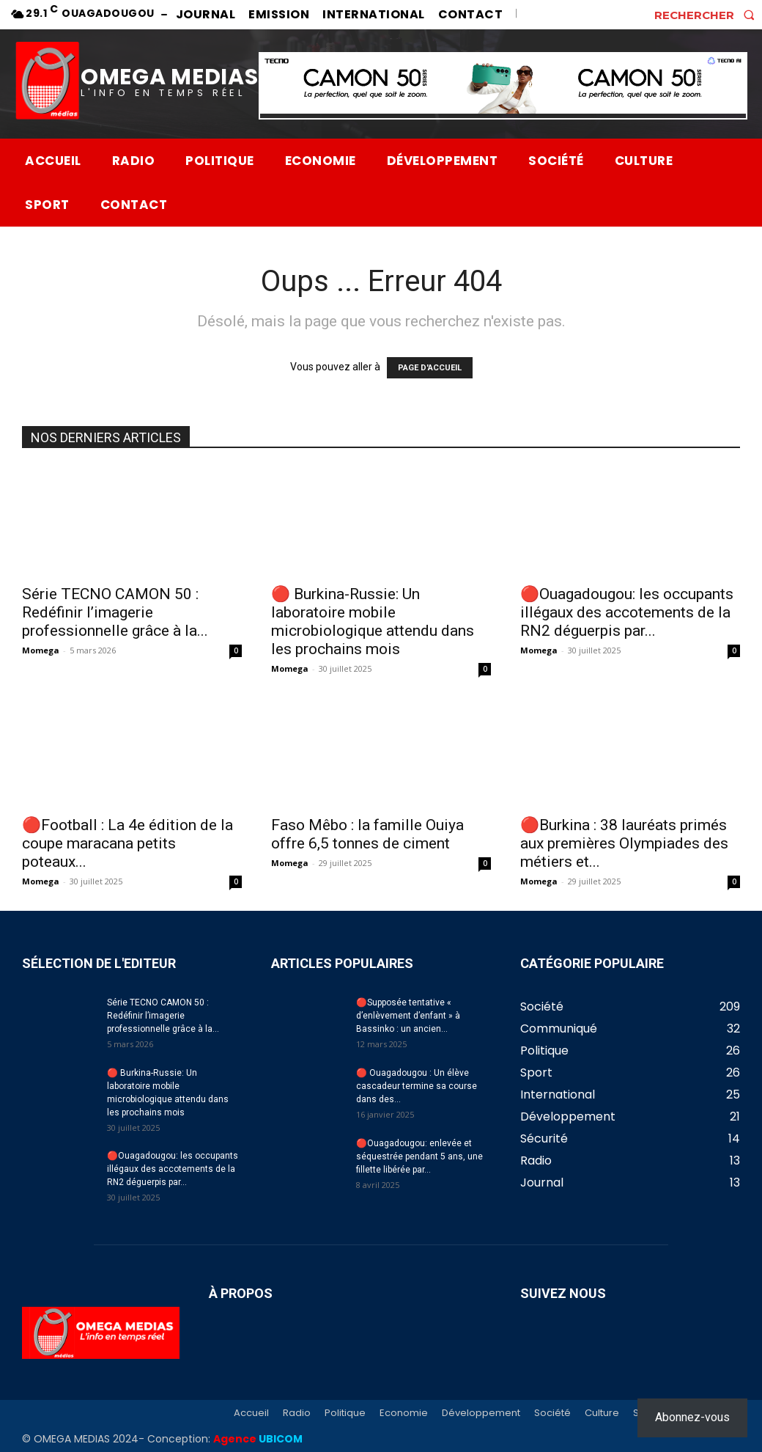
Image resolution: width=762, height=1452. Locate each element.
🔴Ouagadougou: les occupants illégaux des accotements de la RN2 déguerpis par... (626, 612)
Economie (404, 1413)
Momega (40, 650)
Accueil (251, 1413)
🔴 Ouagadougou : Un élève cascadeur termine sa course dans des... (416, 1086)
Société (552, 1413)
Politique (345, 1413)
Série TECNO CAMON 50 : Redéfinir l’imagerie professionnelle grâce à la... (115, 612)
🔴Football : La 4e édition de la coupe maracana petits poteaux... (127, 843)
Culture (602, 1413)
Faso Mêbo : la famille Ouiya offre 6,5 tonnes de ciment (367, 834)
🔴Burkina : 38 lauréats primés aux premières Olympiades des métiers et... (624, 843)
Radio (297, 1413)
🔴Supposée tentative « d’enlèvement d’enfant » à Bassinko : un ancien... (408, 1015)
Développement (481, 1413)
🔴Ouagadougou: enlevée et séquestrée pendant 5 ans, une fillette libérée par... (419, 1156)
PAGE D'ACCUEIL (430, 368)
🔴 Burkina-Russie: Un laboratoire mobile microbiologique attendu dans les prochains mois (372, 621)
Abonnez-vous (692, 1417)
